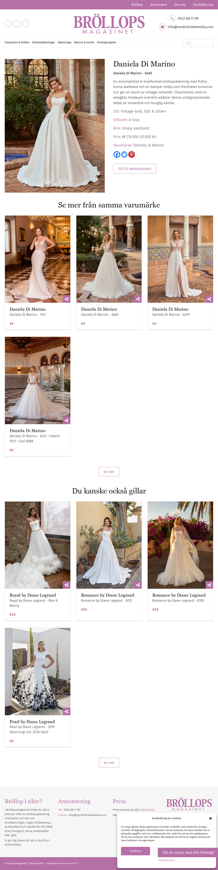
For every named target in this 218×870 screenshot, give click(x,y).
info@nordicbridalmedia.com (190, 27)
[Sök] (198, 42)
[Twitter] (124, 154)
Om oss (179, 5)
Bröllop (137, 5)
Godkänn (135, 850)
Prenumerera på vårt (134, 809)
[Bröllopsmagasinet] (109, 23)
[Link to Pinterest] (25, 23)
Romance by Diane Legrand (107, 595)
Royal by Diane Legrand (33, 595)
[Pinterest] (131, 154)
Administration (37, 863)
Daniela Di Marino (28, 309)
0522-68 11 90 (188, 18)
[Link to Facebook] (8, 23)
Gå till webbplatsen (134, 168)
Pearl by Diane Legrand (32, 721)
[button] (210, 818)
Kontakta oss (203, 5)
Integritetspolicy (166, 860)
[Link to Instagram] (17, 23)
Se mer (109, 472)
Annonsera (158, 5)
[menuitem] (137, 4)
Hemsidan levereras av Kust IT (62, 863)
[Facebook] (117, 154)
